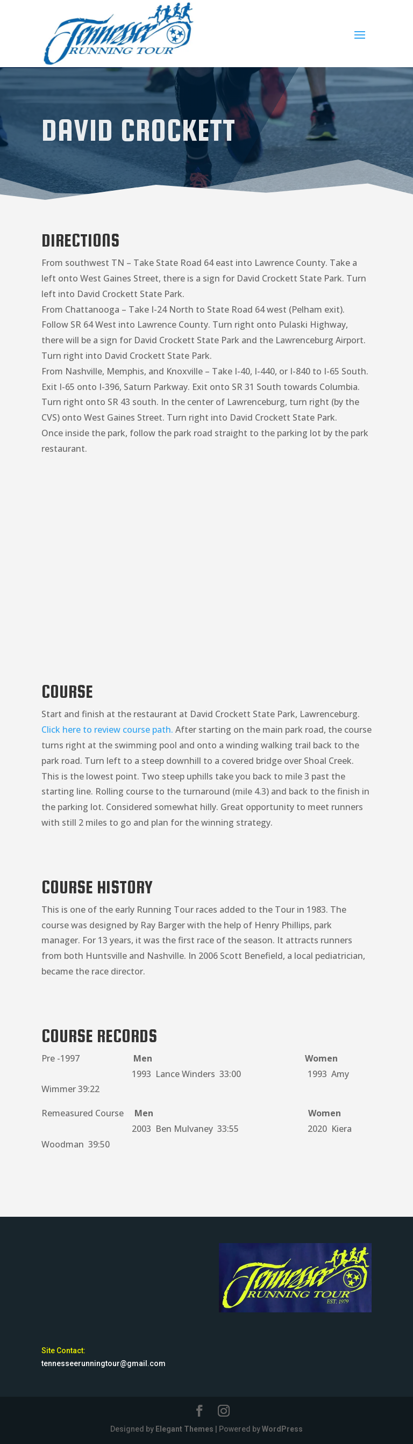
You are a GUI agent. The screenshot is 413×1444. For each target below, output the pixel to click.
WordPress (282, 1429)
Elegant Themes (184, 1429)
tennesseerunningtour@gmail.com (103, 1363)
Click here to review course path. (107, 729)
